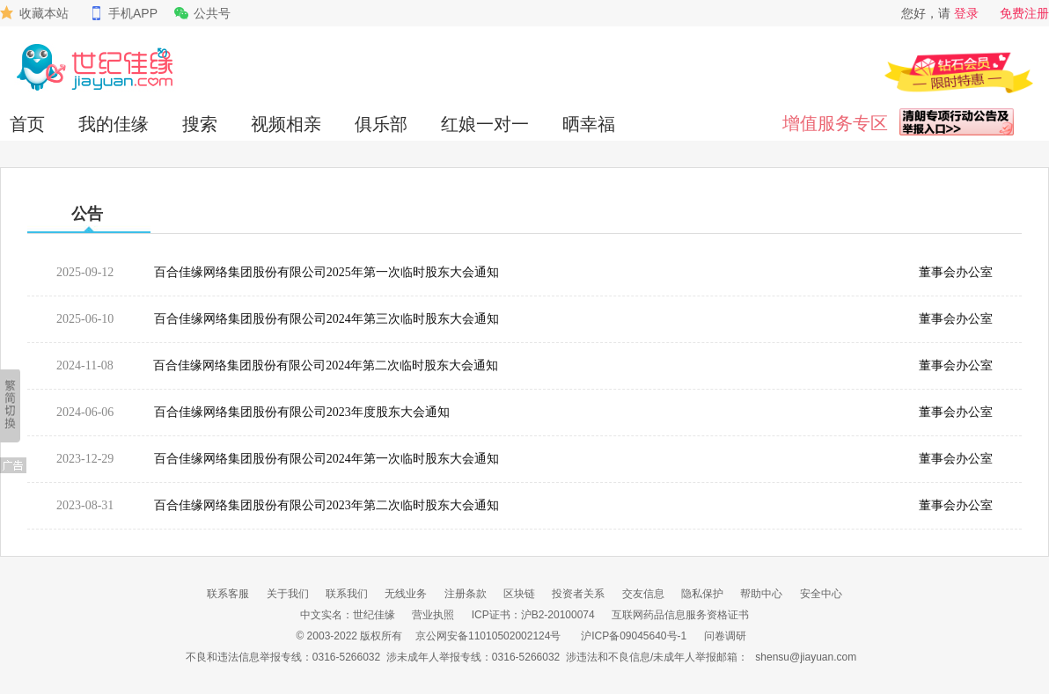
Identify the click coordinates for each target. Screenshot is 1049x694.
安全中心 (821, 594)
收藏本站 (44, 13)
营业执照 (433, 615)
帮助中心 (761, 594)
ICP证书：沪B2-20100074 (533, 615)
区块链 (519, 594)
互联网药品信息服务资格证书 (680, 615)
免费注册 (1024, 13)
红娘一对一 (485, 124)
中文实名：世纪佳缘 (347, 615)
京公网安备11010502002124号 (488, 636)
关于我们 (288, 594)
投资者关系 (578, 594)
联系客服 (228, 594)
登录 (966, 13)
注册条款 (465, 594)
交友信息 (643, 594)
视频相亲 (286, 124)
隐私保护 (702, 594)
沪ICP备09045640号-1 (633, 636)
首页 (27, 124)
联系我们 (347, 594)
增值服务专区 (835, 123)
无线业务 (406, 594)
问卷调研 (725, 636)
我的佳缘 (113, 124)
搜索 (199, 124)
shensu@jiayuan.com (805, 657)
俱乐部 (381, 124)
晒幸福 (588, 124)
